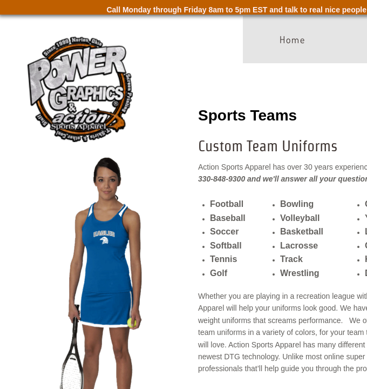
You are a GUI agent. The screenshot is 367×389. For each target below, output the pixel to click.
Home (292, 39)
